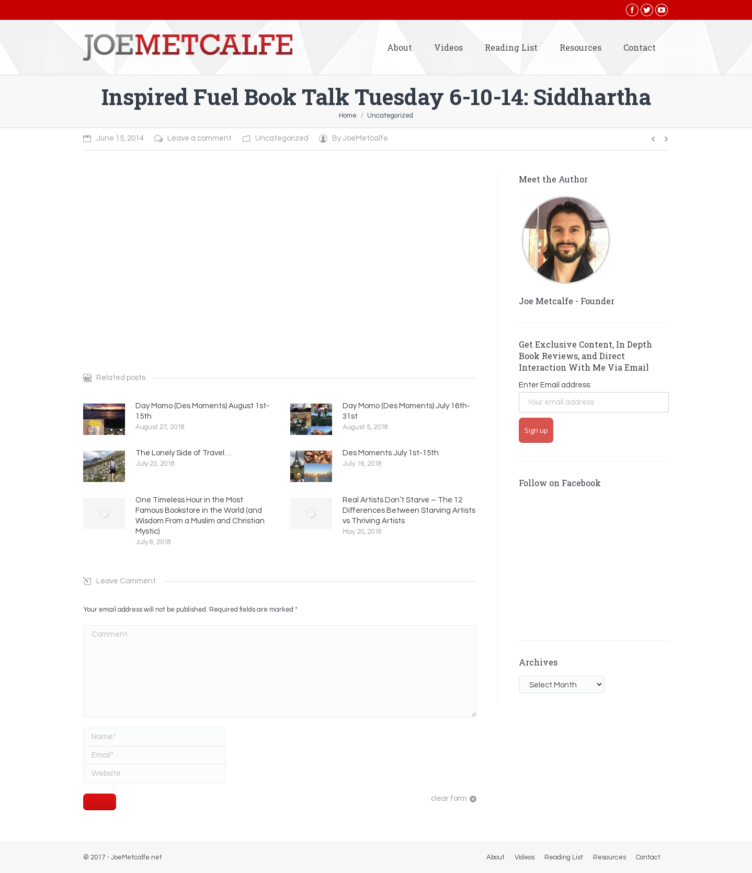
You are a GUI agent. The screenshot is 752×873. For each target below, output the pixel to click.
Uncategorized (390, 115)
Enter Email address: (555, 385)
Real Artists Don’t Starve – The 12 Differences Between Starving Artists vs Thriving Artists (409, 510)
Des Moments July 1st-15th (391, 453)
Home (348, 115)
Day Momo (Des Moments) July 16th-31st (406, 411)
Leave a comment (199, 138)
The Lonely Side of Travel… (183, 453)
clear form (449, 798)
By (360, 138)
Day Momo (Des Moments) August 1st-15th (202, 411)
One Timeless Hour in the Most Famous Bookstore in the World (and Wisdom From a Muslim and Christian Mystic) (200, 515)
